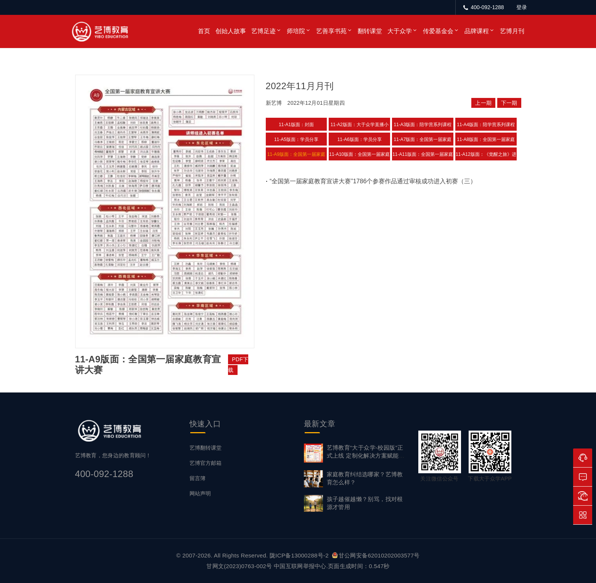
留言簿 (198, 478)
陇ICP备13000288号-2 (300, 555)
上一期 (483, 103)
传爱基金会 (438, 31)
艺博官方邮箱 (206, 463)
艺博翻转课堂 (206, 448)
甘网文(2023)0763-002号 (239, 566)
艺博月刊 (512, 31)
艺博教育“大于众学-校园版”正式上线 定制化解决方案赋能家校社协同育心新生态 (366, 455)
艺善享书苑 (331, 31)
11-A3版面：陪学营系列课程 (422, 124)
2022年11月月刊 (300, 86)
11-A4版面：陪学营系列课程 (486, 124)
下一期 (509, 103)
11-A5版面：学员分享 (296, 139)
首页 (204, 31)
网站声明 (200, 493)
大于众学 (399, 31)
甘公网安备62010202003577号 (376, 555)
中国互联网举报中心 (300, 566)
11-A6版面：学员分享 (359, 139)
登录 (521, 7)
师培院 (296, 31)
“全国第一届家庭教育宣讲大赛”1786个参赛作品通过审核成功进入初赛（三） (373, 181)
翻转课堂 (370, 31)
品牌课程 (476, 31)
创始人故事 (230, 31)
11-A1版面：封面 (296, 124)
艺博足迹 (263, 31)
